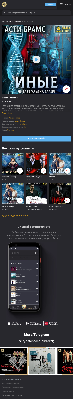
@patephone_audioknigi (36, 341)
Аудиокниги (6, 22)
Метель (52, 177)
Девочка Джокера (9, 177)
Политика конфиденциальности (13, 387)
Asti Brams (7, 101)
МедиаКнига (20, 121)
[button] (50, 4)
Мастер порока (32, 206)
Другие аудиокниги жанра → (17, 215)
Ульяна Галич (14, 118)
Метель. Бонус (8, 206)
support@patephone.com (11, 383)
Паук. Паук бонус (56, 206)
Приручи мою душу (34, 177)
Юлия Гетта (30, 209)
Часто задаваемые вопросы (12, 395)
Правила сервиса (8, 391)
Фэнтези (17, 22)
